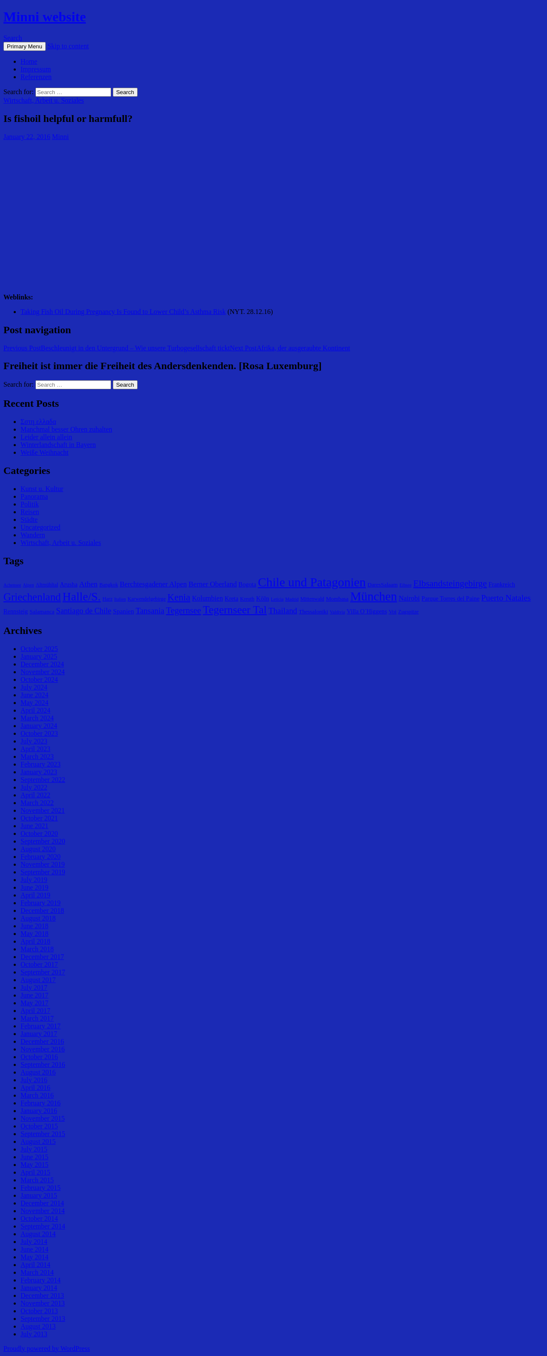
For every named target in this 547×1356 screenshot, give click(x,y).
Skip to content (68, 46)
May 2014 (34, 1257)
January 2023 (39, 772)
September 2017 (43, 972)
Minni (60, 136)
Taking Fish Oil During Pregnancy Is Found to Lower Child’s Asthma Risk (123, 311)
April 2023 (35, 748)
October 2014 (39, 1218)
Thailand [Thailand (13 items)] (282, 610)
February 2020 (41, 856)
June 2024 (34, 695)
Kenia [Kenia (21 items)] (179, 597)
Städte (29, 519)
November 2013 (43, 1303)
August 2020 (38, 849)
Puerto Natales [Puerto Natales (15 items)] (506, 597)
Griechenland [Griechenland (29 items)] (32, 597)
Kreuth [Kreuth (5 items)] (247, 599)
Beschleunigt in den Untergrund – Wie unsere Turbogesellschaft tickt (116, 348)
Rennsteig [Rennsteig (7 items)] (15, 611)
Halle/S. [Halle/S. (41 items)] (81, 596)
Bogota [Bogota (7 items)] (247, 584)
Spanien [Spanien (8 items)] (123, 611)
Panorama (34, 496)
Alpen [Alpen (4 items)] (28, 585)
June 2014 (34, 1249)
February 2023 (41, 764)
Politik (30, 504)
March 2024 (37, 718)
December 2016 (42, 1041)
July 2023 (34, 741)
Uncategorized (40, 527)
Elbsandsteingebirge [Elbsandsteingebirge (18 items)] (450, 583)
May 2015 (34, 1164)
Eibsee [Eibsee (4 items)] (406, 585)
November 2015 (43, 1118)
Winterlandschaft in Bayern (58, 444)
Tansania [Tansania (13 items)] (150, 610)
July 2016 (34, 1080)
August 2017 (38, 979)
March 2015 (37, 1180)
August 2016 (38, 1072)
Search (12, 37)
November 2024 (43, 671)
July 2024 (34, 687)
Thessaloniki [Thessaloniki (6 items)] (313, 611)
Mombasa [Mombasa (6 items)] (337, 598)
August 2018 (38, 918)
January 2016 (39, 1110)
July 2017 (34, 987)
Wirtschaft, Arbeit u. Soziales (43, 100)
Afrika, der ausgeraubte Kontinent (290, 348)
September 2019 (43, 872)
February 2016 (41, 1103)
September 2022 (43, 779)
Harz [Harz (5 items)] (108, 599)
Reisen (30, 511)
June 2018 (34, 926)
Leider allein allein (46, 437)
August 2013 (38, 1326)
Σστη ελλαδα (38, 421)
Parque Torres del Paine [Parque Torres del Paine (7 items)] (450, 598)
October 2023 (39, 733)
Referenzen (36, 76)
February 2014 (41, 1280)
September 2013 (43, 1318)
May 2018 (34, 933)
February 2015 (41, 1187)
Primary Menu (24, 46)
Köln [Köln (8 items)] (262, 598)
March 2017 (37, 1018)
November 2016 (43, 1049)
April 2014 (35, 1264)
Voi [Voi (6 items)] (392, 611)
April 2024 (35, 710)
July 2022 (34, 787)
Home (29, 61)
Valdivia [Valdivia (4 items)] (337, 612)
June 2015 (34, 1157)
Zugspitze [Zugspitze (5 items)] (408, 612)
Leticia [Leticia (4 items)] (277, 599)
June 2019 (34, 887)
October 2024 (39, 679)
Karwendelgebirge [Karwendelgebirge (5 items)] (146, 599)
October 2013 (39, 1311)
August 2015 (38, 1141)
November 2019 (43, 864)
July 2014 (34, 1241)
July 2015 (34, 1149)
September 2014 (43, 1226)
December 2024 (42, 664)
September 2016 (43, 1064)
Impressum (36, 69)
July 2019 (34, 879)
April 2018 (35, 941)
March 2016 (37, 1095)
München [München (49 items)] (373, 596)
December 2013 (42, 1295)
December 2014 (42, 1203)
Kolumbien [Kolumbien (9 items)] (207, 598)
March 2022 (37, 802)
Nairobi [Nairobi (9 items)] (409, 598)
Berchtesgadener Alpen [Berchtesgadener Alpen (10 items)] (153, 584)
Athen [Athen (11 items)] (88, 584)
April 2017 (35, 1010)
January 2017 (39, 1033)
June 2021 (34, 825)
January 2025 (39, 656)
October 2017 (39, 964)
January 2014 (39, 1287)
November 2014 (43, 1210)
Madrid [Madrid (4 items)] (291, 599)
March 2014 (37, 1272)
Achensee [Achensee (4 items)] (12, 585)
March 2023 (37, 756)
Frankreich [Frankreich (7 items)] (501, 584)
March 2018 (37, 949)
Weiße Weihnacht (44, 452)
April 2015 (35, 1172)
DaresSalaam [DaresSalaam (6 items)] (383, 584)
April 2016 (35, 1087)
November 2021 (43, 810)
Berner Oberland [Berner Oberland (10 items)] (212, 584)
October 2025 (39, 648)
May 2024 (34, 702)
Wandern (33, 535)
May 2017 (34, 1003)
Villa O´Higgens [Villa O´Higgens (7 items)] (367, 611)
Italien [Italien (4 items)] (120, 599)
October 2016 (39, 1056)
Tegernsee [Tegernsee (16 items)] (183, 610)
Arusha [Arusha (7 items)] (68, 584)
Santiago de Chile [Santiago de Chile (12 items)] (83, 611)
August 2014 (38, 1234)
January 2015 (39, 1195)
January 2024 (39, 725)
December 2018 (42, 910)
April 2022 (35, 795)
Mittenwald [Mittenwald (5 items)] (312, 599)
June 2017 (34, 995)
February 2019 (41, 902)
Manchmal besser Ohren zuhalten (66, 429)
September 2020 (43, 841)
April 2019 (35, 895)
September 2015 (43, 1133)
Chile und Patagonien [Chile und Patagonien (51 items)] (312, 582)
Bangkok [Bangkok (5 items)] (108, 585)
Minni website (44, 16)
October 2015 (39, 1126)
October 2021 (39, 818)
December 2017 (42, 956)
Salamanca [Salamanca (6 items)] (41, 611)
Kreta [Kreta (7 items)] (231, 598)
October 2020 (39, 833)
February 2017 (41, 1026)
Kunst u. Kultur (42, 488)
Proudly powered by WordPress (46, 1348)
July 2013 (34, 1334)
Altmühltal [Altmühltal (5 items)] (46, 585)
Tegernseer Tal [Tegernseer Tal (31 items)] (235, 610)
